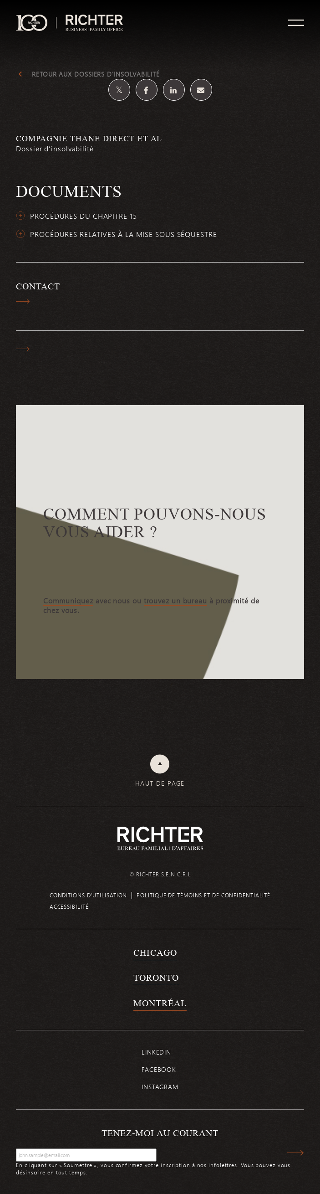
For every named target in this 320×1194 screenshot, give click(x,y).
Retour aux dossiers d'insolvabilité (96, 74)
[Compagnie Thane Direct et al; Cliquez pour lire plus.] (160, 149)
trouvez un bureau (175, 600)
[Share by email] (201, 90)
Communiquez (68, 600)
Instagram (160, 1086)
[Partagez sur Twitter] (119, 90)
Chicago (155, 952)
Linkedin (156, 1052)
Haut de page (160, 783)
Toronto (155, 978)
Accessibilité (69, 906)
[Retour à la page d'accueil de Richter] (160, 838)
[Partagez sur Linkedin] (174, 90)
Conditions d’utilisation (88, 895)
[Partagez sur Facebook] (146, 90)
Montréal (159, 1003)
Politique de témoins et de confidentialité (203, 895)
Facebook (159, 1069)
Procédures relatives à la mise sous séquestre (123, 234)
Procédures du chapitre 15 (83, 216)
